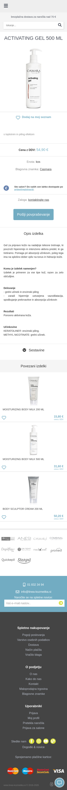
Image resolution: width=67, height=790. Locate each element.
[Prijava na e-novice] (60, 603)
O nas (33, 674)
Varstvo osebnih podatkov (33, 639)
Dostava (33, 644)
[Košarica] (62, 6)
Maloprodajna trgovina (33, 688)
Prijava (33, 713)
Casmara (45, 169)
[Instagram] (37, 741)
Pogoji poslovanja (33, 634)
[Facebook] (30, 741)
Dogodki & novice (33, 747)
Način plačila (33, 649)
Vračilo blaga (33, 654)
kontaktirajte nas (38, 199)
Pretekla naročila (33, 723)
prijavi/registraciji (24, 189)
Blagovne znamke (33, 693)
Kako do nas (33, 678)
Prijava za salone (33, 727)
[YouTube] (45, 741)
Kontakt (33, 683)
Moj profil (33, 718)
